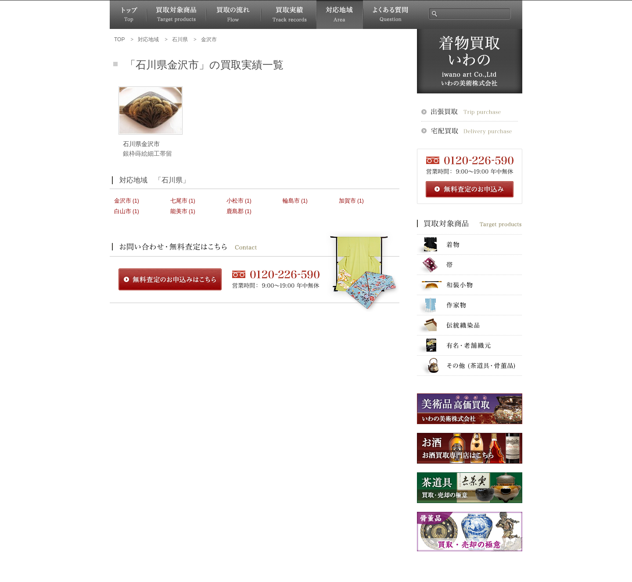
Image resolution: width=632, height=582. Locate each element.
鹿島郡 (235, 211)
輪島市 (291, 200)
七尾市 (178, 200)
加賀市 (347, 200)
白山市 (122, 211)
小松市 (235, 200)
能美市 (178, 211)
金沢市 (122, 200)
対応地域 (339, 14)
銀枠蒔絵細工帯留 (147, 153)
